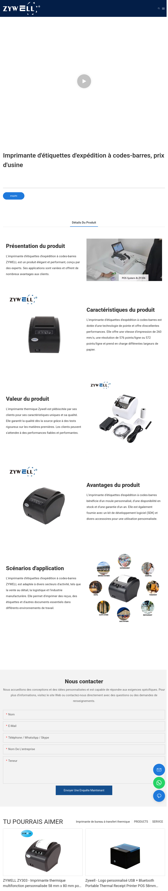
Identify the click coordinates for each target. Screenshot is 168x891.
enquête (13, 196)
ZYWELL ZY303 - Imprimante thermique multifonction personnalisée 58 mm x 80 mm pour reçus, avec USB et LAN (42, 883)
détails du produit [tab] (84, 222)
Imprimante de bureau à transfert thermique (103, 821)
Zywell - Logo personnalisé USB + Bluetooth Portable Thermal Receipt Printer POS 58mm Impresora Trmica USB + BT (120, 883)
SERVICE (157, 821)
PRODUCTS (141, 821)
